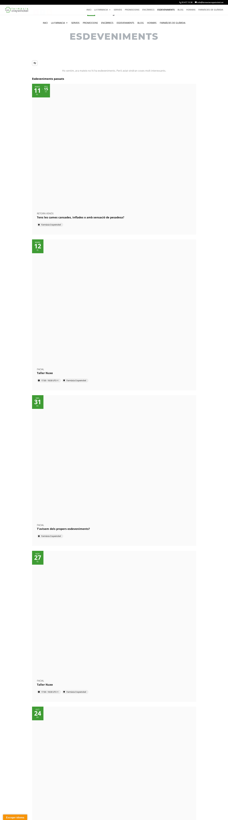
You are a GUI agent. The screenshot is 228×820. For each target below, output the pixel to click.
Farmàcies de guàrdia (172, 23)
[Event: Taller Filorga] (114, 331)
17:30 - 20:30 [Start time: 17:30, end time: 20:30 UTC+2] (106, 345)
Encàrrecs (107, 23)
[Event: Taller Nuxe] (114, 118)
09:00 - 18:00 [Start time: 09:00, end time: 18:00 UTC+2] (106, 206)
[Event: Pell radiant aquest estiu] (170, 258)
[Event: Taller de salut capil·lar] (114, 188)
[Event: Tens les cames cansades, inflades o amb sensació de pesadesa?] (58, 118)
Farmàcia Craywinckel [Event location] (51, 141)
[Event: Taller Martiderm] (58, 258)
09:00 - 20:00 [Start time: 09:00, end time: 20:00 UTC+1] (49, 490)
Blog (140, 23)
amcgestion (44, 815)
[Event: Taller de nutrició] (170, 188)
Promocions (90, 23)
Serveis (75, 23)
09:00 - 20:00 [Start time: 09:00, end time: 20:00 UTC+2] (162, 206)
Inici (45, 23)
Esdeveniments (125, 23)
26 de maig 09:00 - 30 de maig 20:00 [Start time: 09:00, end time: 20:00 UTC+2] (58, 352)
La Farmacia (58, 23)
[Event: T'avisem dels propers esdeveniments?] (170, 118)
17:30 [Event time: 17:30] (103, 275)
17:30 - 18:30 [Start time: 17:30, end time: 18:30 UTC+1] (106, 133)
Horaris (151, 23)
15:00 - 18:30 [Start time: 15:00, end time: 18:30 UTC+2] (162, 275)
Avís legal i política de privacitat (72, 815)
